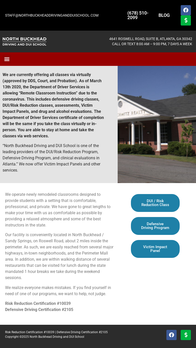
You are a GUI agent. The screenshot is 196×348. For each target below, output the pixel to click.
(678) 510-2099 (138, 15)
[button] (7, 59)
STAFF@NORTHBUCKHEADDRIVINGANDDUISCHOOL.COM (52, 15)
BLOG (164, 15)
